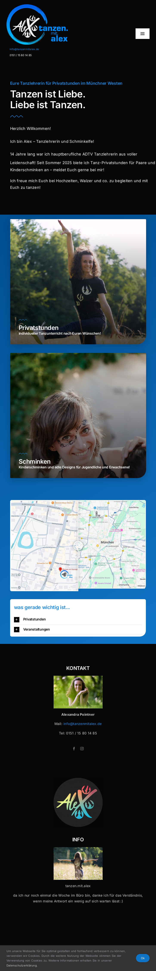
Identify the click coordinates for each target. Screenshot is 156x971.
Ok (143, 958)
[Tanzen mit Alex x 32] (78, 849)
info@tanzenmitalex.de (24, 49)
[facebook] (74, 748)
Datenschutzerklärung (21, 965)
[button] (78, 619)
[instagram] (82, 748)
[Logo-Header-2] (49, 6)
